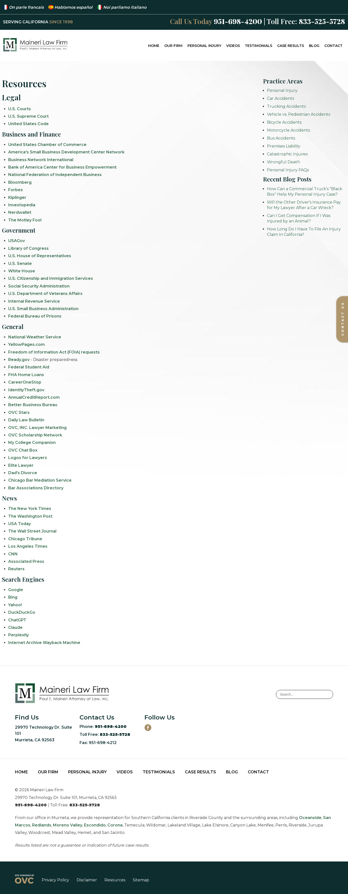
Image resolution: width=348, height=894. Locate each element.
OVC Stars (19, 412)
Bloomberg (20, 182)
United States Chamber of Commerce (47, 144)
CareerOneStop (24, 382)
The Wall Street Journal (32, 531)
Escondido (95, 825)
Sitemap (141, 880)
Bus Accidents (281, 138)
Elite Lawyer (21, 465)
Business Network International (40, 159)
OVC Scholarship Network (35, 435)
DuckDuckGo (21, 612)
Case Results (290, 45)
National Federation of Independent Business (55, 174)
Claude (15, 627)
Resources (114, 880)
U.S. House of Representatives (39, 255)
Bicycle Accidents (284, 122)
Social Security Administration (39, 286)
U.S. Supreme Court (28, 116)
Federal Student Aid (28, 367)
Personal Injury (204, 45)
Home (153, 45)
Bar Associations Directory (35, 488)
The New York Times (29, 508)
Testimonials (258, 45)
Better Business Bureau (32, 404)
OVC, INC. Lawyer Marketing (37, 427)
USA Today (19, 523)
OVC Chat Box (22, 450)
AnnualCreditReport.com (34, 397)
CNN (13, 554)
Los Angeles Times (27, 546)
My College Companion (32, 442)
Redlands (41, 825)
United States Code (28, 123)
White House (21, 271)
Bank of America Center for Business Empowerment (62, 167)
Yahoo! (15, 605)
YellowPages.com (26, 344)
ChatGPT (17, 620)
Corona (115, 825)
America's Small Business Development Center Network (66, 152)
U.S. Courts (19, 109)
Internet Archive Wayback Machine (44, 642)
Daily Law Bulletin (26, 420)
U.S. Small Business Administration (43, 308)
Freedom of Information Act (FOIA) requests (54, 352)
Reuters (16, 569)
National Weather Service (34, 337)
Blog (314, 45)
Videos (233, 45)
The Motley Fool (25, 220)
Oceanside (310, 817)
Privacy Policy (55, 880)
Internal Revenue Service (34, 301)
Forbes (15, 189)
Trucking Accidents (286, 106)
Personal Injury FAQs (288, 170)
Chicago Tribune (25, 538)
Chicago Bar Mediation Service (40, 480)
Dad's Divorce (22, 472)
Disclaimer (87, 880)
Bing (12, 597)
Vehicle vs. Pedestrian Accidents (298, 114)
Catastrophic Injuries (287, 154)
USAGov (16, 240)
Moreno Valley (67, 825)
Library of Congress (28, 248)
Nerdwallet (19, 212)
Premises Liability (283, 146)
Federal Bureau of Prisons (34, 316)
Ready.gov (19, 359)
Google (15, 589)
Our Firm (173, 45)
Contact (333, 45)
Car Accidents (280, 98)
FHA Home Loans (26, 374)
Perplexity (18, 635)
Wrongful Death (283, 162)
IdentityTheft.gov (26, 390)
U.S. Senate (20, 263)
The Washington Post (30, 516)
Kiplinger (17, 197)
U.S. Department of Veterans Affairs (45, 293)
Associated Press (26, 561)
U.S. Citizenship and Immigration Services (50, 278)
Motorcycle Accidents (288, 130)
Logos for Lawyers (27, 457)
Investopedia (21, 205)
